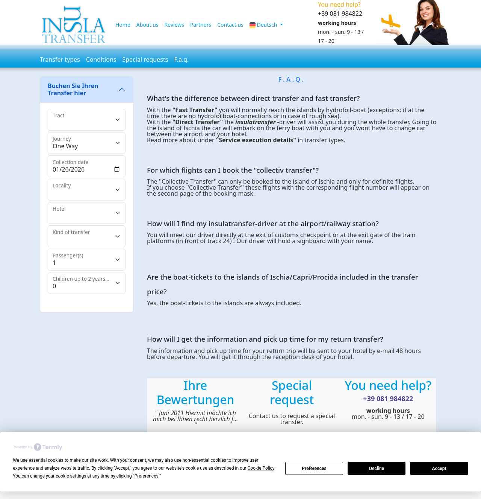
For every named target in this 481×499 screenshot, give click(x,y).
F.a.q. (181, 59)
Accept (439, 468)
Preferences (314, 468)
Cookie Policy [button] (261, 468)
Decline (376, 468)
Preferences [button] (147, 476)
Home (122, 24)
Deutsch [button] (264, 24)
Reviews (174, 24)
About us (147, 24)
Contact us (230, 24)
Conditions (101, 59)
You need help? (388, 385)
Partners (200, 24)
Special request (292, 392)
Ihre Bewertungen (195, 392)
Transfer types (60, 59)
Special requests (145, 59)
